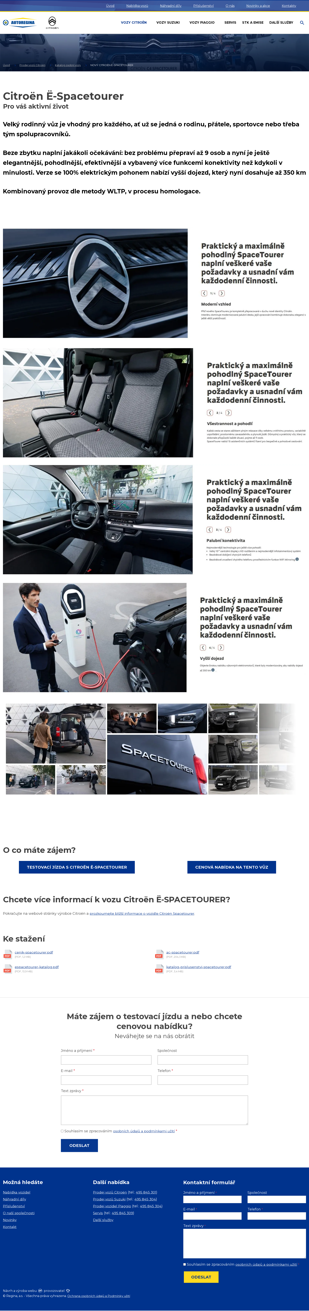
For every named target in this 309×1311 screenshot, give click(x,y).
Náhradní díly (170, 6)
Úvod (110, 6)
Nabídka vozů (137, 6)
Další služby (103, 1220)
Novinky (10, 1220)
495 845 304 (147, 1199)
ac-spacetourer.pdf (183, 1010)
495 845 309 (123, 1213)
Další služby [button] (281, 22)
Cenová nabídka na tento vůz (231, 867)
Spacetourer (186, 913)
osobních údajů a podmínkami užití (267, 1265)
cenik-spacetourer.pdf (34, 1010)
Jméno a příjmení (200, 1193)
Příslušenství (203, 6)
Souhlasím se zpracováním (242, 1265)
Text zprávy (194, 1226)
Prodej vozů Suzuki (110, 1199)
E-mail (190, 1210)
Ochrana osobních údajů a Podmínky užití (100, 1296)
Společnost (257, 1193)
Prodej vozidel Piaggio (113, 1206)
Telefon (255, 1210)
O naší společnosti (19, 1213)
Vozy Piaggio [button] (203, 22)
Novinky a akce (258, 6)
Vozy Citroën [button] (134, 22)
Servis (98, 1213)
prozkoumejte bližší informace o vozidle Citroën (132, 913)
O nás (230, 6)
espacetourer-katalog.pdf (37, 1025)
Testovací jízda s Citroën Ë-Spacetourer (77, 867)
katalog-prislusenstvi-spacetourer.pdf (199, 1025)
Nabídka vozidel (17, 1193)
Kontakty (289, 6)
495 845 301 (147, 1193)
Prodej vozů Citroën (110, 1193)
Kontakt (10, 1227)
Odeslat (201, 1277)
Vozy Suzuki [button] (168, 22)
